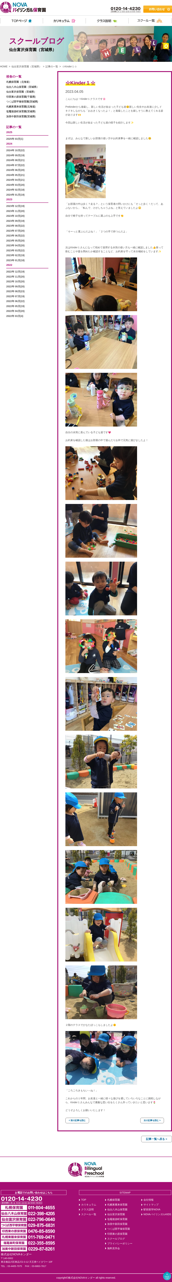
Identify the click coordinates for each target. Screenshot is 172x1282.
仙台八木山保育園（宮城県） (22, 87)
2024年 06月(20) (15, 170)
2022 (9, 264)
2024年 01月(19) (15, 194)
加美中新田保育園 (117, 1224)
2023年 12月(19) (15, 206)
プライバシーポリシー (119, 1243)
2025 (9, 132)
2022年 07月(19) (15, 296)
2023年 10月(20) (15, 216)
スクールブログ (116, 1238)
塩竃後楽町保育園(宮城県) (20, 111)
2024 (9, 143)
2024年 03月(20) (15, 185)
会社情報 (149, 1200)
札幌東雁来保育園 (117, 1204)
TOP (83, 1200)
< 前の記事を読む (77, 1120)
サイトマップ (151, 1204)
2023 (9, 199)
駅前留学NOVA (152, 1209)
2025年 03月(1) (14, 139)
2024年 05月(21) (15, 175)
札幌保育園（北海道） (18, 82)
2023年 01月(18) (15, 260)
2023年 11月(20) (15, 211)
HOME (4, 66)
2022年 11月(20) (15, 276)
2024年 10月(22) (15, 150)
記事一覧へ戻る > (156, 1138)
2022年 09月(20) (15, 286)
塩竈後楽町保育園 (117, 1219)
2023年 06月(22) (15, 235)
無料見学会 (113, 1248)
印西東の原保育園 (117, 1234)
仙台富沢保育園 (116, 1214)
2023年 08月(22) (15, 225)
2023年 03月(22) (15, 250)
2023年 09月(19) (15, 221)
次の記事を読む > (152, 1120)
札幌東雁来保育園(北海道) (20, 106)
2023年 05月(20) (15, 240)
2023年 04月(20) (15, 245)
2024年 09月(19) (15, 155)
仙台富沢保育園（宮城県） (26, 66)
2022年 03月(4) (14, 316)
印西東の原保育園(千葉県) (20, 96)
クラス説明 (87, 1209)
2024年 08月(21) (15, 160)
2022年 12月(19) (15, 271)
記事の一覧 (52, 66)
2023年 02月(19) (15, 255)
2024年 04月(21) (15, 180)
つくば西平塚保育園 (118, 1229)
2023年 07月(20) (15, 230)
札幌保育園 (113, 1200)
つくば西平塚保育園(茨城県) (22, 101)
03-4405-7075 (15, 1266)
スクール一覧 (88, 1214)
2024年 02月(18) (15, 189)
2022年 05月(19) (15, 306)
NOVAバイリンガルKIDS (157, 1214)
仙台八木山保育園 (117, 1209)
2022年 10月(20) (15, 281)
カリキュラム (88, 1204)
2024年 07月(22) (15, 165)
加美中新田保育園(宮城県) (20, 116)
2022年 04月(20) (15, 311)
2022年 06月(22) (15, 301)
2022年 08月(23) (15, 291)
